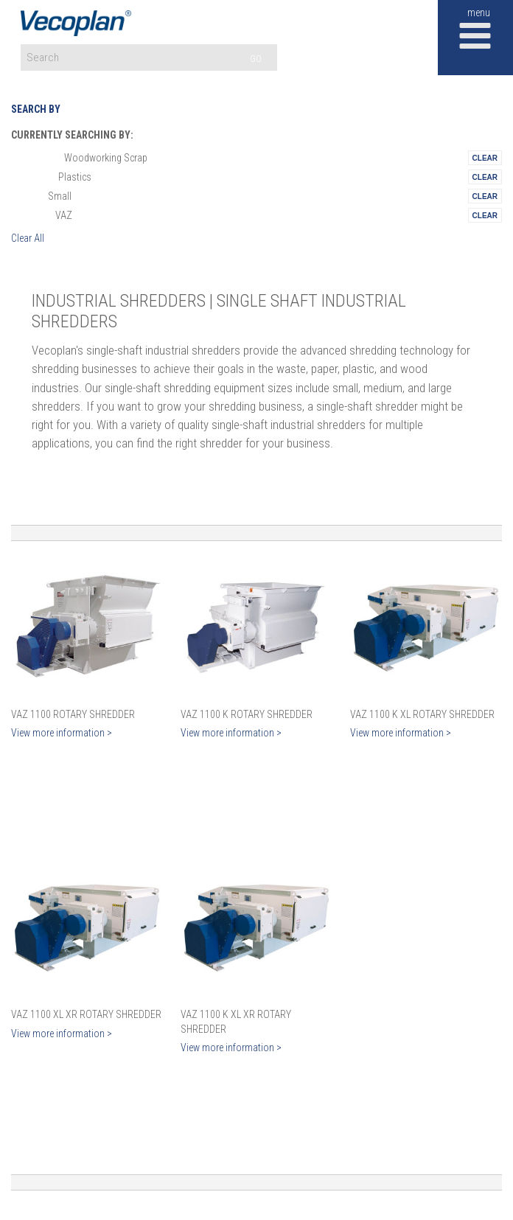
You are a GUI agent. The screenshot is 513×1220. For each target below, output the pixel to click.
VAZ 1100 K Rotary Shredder (247, 714)
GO (256, 58)
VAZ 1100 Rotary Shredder (73, 714)
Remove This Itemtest (485, 157)
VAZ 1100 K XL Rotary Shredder (422, 714)
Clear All (27, 238)
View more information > (61, 733)
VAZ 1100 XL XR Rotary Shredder (86, 1014)
